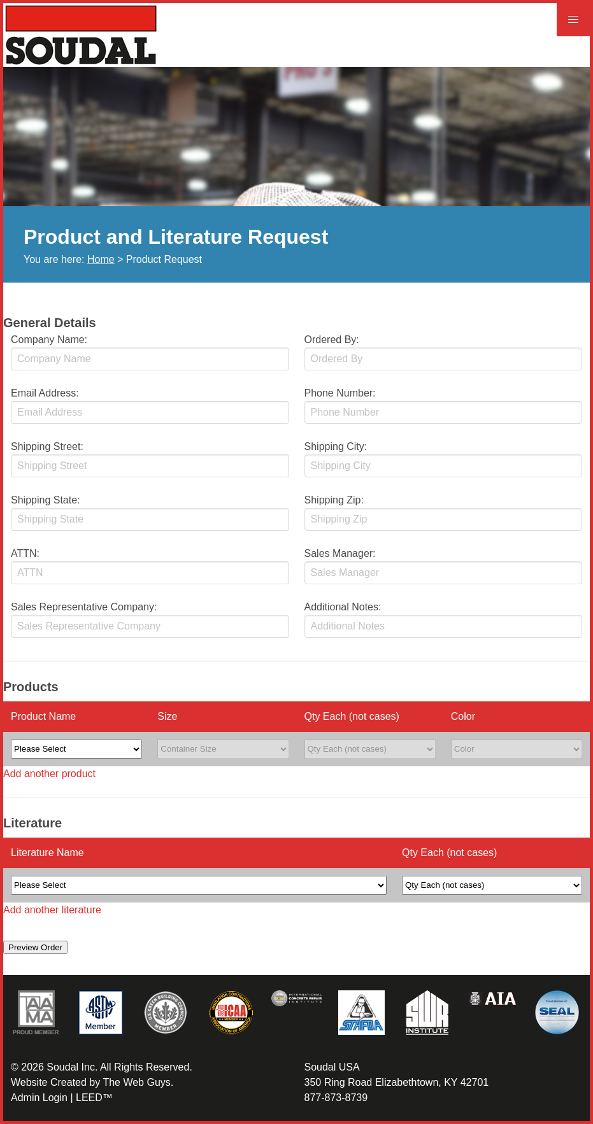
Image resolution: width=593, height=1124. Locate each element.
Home (101, 259)
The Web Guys (136, 1082)
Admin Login (39, 1097)
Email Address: (45, 393)
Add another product (49, 773)
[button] (573, 19)
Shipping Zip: (334, 500)
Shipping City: (336, 446)
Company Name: (49, 339)
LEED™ (94, 1097)
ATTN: (25, 553)
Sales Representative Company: (84, 606)
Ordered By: (331, 339)
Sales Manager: (340, 553)
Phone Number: (340, 393)
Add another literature (52, 909)
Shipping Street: (47, 446)
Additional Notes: (343, 606)
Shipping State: (45, 500)
